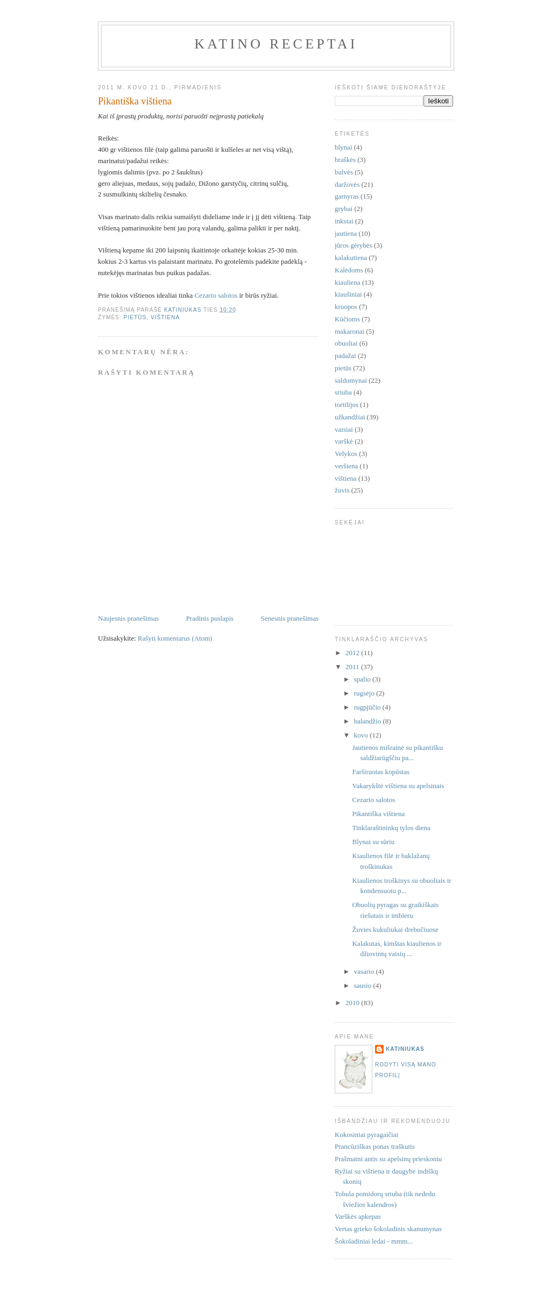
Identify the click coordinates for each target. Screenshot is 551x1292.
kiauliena (348, 282)
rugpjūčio (368, 707)
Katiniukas (405, 1049)
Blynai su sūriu (373, 842)
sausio (363, 985)
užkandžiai (350, 417)
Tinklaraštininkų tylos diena (391, 828)
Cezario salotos (215, 295)
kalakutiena (351, 258)
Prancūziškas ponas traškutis (375, 1146)
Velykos (346, 454)
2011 (353, 667)
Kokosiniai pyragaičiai (366, 1134)
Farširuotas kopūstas (380, 772)
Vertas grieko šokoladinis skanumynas (388, 1229)
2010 (353, 1003)
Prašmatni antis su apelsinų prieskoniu (388, 1159)
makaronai (349, 331)
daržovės (347, 184)
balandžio (368, 721)
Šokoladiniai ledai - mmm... (374, 1241)
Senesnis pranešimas (290, 618)
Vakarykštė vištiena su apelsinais (398, 786)
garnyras (347, 196)
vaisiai (344, 429)
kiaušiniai (348, 294)
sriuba (343, 392)
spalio (363, 679)
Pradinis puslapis (210, 618)
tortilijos (346, 405)
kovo (362, 735)
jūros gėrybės (353, 245)
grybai (343, 209)
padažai (345, 356)
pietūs (135, 317)
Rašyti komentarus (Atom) (175, 638)
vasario (365, 971)
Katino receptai (275, 44)
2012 (353, 653)
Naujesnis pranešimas (128, 618)
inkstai (344, 221)
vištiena (165, 317)
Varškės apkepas (358, 1216)
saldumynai (351, 380)
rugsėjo (365, 693)
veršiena (346, 466)
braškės (345, 160)
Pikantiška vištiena (378, 814)
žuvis (342, 490)
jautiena (346, 233)
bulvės (344, 172)
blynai (343, 147)
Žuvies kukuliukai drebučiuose (395, 929)
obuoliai (346, 343)
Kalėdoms (349, 270)
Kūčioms (347, 319)
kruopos (346, 307)
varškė (344, 441)
